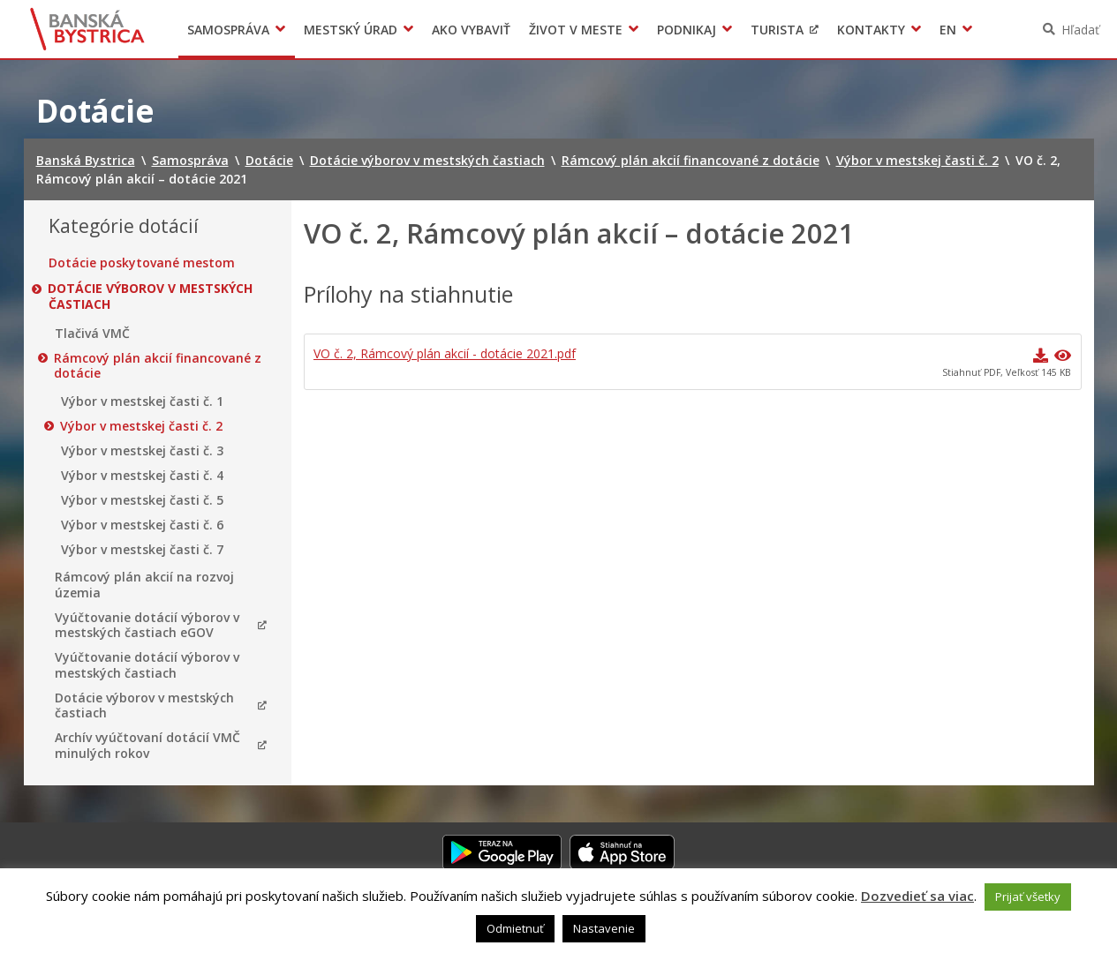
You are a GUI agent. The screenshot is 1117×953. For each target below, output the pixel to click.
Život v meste (576, 29)
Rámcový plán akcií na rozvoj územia (144, 584)
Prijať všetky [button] (1027, 896)
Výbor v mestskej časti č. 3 (142, 451)
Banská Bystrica (87, 29)
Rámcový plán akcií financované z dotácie (158, 365)
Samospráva (228, 29)
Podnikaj (686, 29)
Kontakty (871, 29)
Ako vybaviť (471, 29)
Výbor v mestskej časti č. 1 (142, 401)
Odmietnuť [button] (515, 928)
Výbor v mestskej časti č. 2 (142, 426)
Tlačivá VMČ (92, 333)
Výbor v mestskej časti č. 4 (142, 476)
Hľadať (1080, 29)
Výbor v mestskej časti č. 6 (142, 525)
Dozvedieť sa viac (917, 895)
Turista (777, 29)
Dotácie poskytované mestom (142, 263)
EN (948, 29)
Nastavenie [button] (604, 928)
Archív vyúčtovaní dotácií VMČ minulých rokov (147, 745)
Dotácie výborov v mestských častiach (151, 296)
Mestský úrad (350, 29)
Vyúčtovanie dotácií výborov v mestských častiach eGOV (147, 625)
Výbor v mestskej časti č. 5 (142, 500)
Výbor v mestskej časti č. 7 (142, 550)
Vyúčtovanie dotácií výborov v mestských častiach (147, 664)
